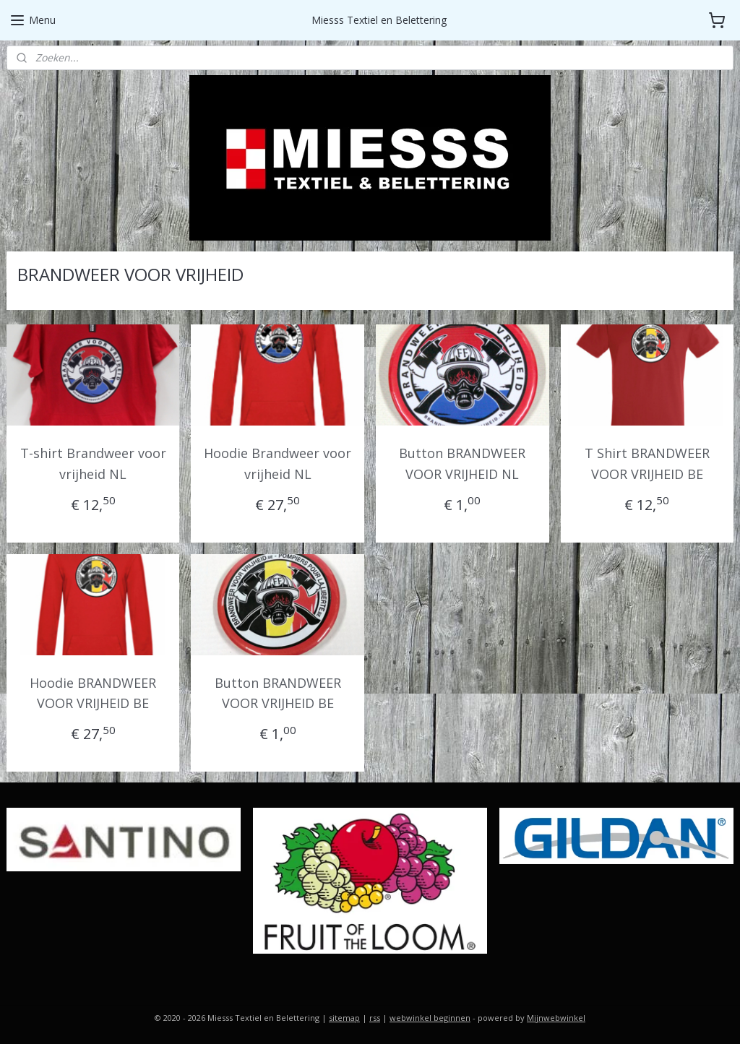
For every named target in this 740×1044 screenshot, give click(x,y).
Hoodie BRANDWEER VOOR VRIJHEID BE (93, 693)
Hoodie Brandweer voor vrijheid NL (277, 463)
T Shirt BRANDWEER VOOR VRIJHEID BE (647, 463)
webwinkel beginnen (430, 1017)
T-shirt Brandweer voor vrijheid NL (93, 463)
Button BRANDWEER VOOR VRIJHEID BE (278, 693)
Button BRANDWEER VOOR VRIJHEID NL (462, 463)
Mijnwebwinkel (556, 1017)
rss (374, 1017)
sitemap (344, 1017)
